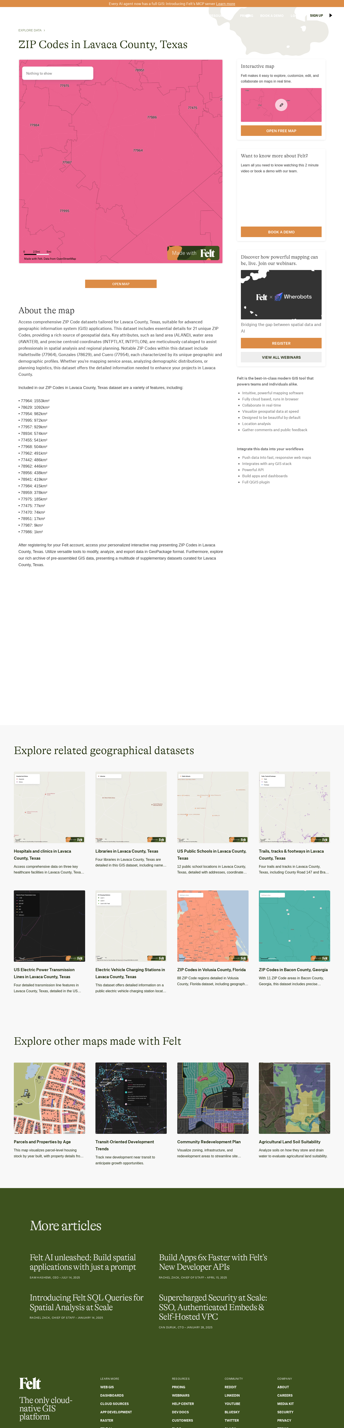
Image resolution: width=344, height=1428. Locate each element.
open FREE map (281, 130)
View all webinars (281, 357)
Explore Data (29, 30)
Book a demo (281, 232)
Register (281, 343)
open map (120, 284)
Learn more (225, 3)
